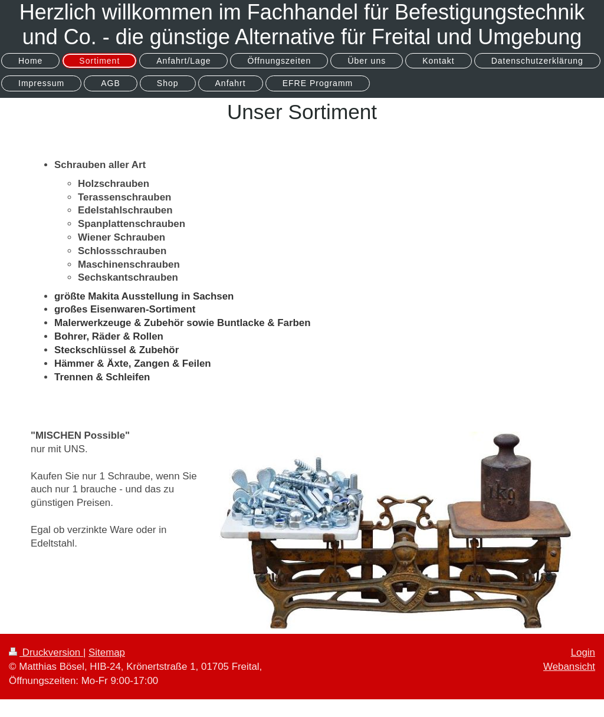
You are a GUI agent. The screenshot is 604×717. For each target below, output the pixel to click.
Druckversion (46, 652)
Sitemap (106, 652)
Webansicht (569, 666)
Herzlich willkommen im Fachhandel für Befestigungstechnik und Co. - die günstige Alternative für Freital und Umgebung (302, 24)
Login (583, 652)
